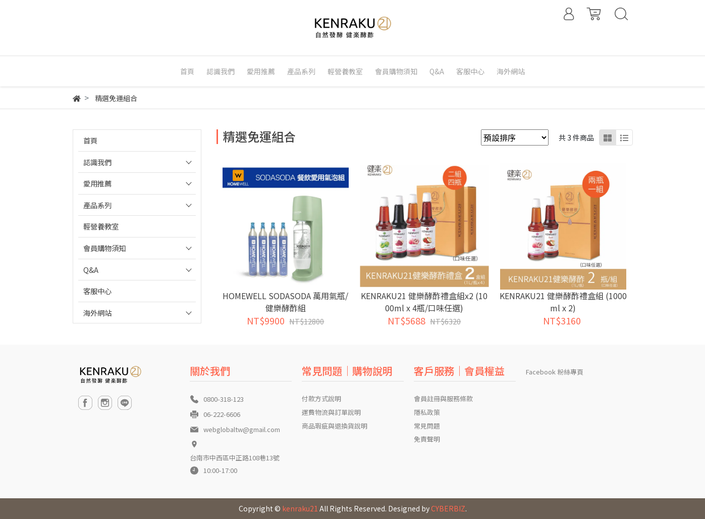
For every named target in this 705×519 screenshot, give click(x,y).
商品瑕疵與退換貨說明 (334, 426)
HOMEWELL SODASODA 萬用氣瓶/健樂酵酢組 (285, 302)
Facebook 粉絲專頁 (554, 371)
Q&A (90, 269)
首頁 (90, 140)
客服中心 (97, 291)
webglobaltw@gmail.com (241, 429)
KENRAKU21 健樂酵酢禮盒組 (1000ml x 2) (563, 302)
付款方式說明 (321, 398)
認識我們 (97, 162)
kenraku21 (300, 508)
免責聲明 (427, 439)
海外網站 (97, 312)
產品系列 (97, 205)
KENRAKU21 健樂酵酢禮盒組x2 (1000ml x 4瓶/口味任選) (424, 302)
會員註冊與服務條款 (443, 398)
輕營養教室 (101, 226)
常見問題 (427, 426)
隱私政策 (427, 412)
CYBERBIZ (448, 508)
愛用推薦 (97, 183)
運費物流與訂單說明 (331, 412)
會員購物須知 (104, 248)
